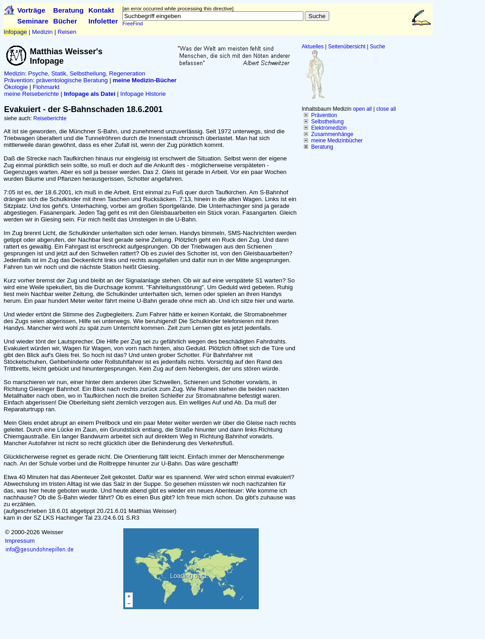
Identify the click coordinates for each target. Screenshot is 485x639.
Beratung (68, 10)
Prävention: (19, 80)
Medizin (42, 31)
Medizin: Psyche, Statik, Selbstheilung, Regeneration (74, 73)
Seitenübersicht (347, 46)
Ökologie (16, 87)
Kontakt (101, 10)
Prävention (324, 115)
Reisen (67, 31)
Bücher (65, 21)
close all (386, 109)
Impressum (20, 540)
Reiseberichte (49, 118)
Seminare (32, 21)
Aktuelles (313, 46)
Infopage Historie (143, 93)
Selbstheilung (327, 121)
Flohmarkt (46, 87)
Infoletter (103, 21)
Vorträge (31, 10)
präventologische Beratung (72, 80)
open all (362, 109)
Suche (377, 46)
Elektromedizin (329, 128)
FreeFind (132, 23)
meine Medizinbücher (337, 140)
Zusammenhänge (332, 134)
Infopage (15, 31)
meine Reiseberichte (31, 93)
